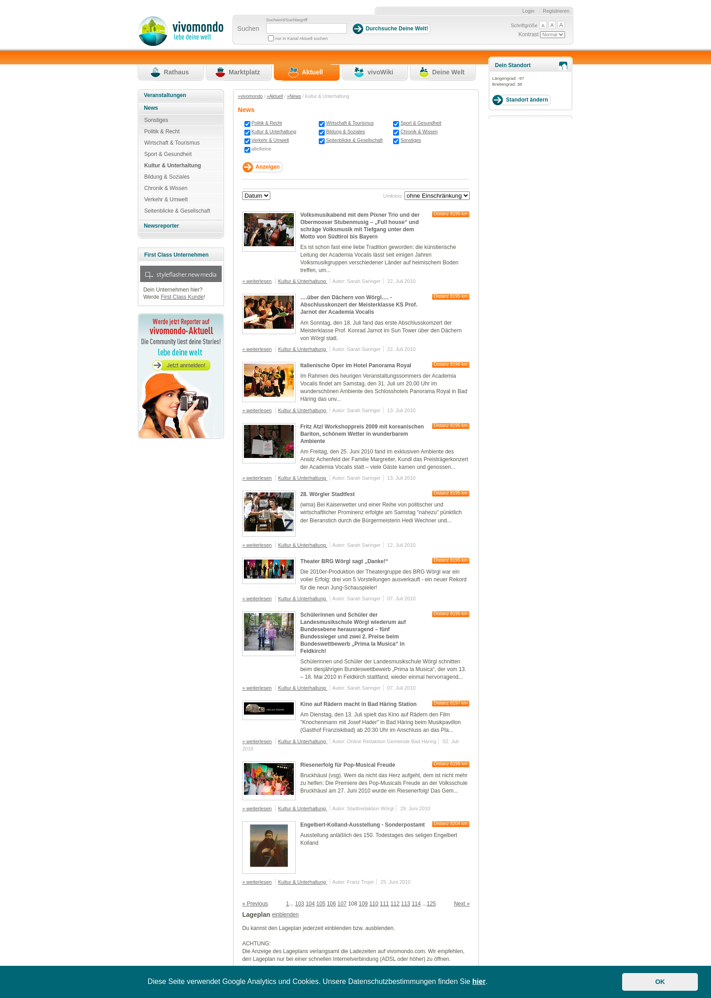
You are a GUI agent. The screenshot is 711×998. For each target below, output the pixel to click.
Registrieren (556, 11)
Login (528, 11)
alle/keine (262, 148)
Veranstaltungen (165, 95)
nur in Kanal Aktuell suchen (301, 38)
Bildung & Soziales (345, 131)
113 (405, 904)
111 (384, 904)
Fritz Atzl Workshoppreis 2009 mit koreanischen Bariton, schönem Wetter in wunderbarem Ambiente (362, 434)
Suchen (248, 28)
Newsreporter (161, 226)
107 (341, 904)
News (151, 108)
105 (321, 904)
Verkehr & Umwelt (270, 140)
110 (373, 904)
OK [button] (660, 981)
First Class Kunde (182, 297)
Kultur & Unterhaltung (274, 131)
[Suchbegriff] (306, 28)
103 (299, 904)
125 (431, 904)
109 (363, 904)
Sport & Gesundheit (420, 123)
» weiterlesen (257, 281)
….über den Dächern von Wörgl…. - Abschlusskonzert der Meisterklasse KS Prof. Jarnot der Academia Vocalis (358, 304)
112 (394, 904)
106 (331, 904)
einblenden (285, 914)
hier (479, 981)
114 (416, 904)
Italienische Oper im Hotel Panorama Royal (355, 365)
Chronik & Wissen (419, 131)
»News (294, 96)
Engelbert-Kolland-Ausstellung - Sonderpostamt (362, 825)
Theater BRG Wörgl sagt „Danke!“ (344, 561)
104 (310, 904)
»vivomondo (250, 96)
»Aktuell (275, 96)
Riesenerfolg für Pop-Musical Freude (347, 765)
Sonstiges (410, 140)
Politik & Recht (267, 123)
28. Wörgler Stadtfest (327, 494)
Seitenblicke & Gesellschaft (354, 140)
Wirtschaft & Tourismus (350, 123)
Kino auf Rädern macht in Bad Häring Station (358, 704)
